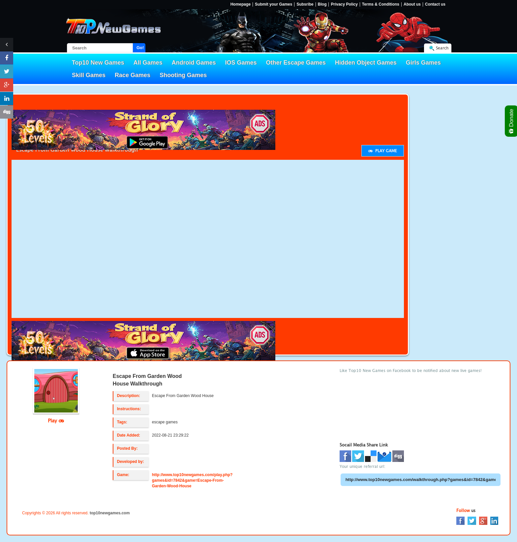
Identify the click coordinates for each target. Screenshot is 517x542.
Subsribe (304, 4)
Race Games (132, 75)
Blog (322, 4)
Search (442, 47)
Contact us (435, 4)
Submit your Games (273, 4)
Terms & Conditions (380, 4)
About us (412, 4)
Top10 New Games (98, 62)
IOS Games (241, 62)
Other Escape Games (296, 62)
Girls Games (423, 62)
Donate (511, 121)
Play (56, 420)
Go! (140, 47)
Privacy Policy (344, 4)
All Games (148, 62)
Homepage (240, 4)
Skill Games (89, 75)
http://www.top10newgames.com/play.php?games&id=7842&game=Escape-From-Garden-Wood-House (192, 480)
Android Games (194, 62)
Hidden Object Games (366, 62)
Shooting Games (183, 75)
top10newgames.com (110, 513)
